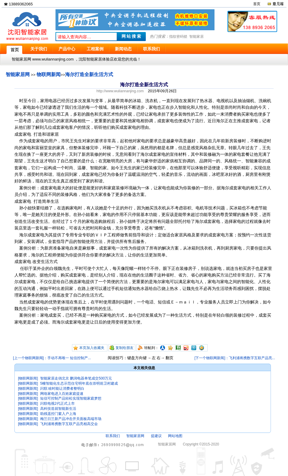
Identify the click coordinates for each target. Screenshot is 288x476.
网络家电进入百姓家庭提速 (61, 394)
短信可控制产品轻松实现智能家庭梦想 (70, 398)
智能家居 (196, 36)
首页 (256, 4)
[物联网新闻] (28, 378)
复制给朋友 (125, 348)
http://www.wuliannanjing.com (120, 91)
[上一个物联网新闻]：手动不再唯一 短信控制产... (52, 358)
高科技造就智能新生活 (58, 409)
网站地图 (175, 436)
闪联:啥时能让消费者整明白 (62, 388)
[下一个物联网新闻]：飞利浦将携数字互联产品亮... (234, 358)
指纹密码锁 (178, 36)
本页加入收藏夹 (91, 348)
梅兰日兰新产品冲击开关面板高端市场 (70, 419)
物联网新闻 (49, 74)
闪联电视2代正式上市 (57, 403)
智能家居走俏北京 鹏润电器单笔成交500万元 (76, 378)
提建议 (156, 436)
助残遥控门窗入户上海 (58, 414)
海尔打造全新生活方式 (89, 74)
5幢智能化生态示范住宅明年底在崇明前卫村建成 (79, 383)
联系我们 (113, 436)
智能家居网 (18, 74)
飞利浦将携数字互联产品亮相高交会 (69, 424)
